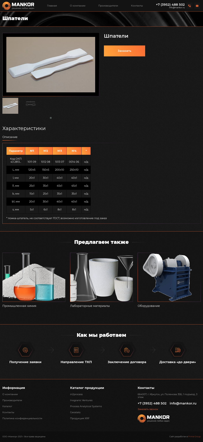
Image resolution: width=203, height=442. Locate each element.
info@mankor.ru (177, 7)
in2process (76, 394)
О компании (77, 5)
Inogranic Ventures (81, 400)
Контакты (137, 5)
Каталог (7, 406)
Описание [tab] (9, 137)
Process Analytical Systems (86, 406)
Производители (108, 5)
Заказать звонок (148, 409)
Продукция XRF (80, 418)
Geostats (75, 412)
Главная (52, 5)
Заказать (124, 51)
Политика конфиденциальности (22, 418)
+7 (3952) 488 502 (170, 4)
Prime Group (194, 436)
